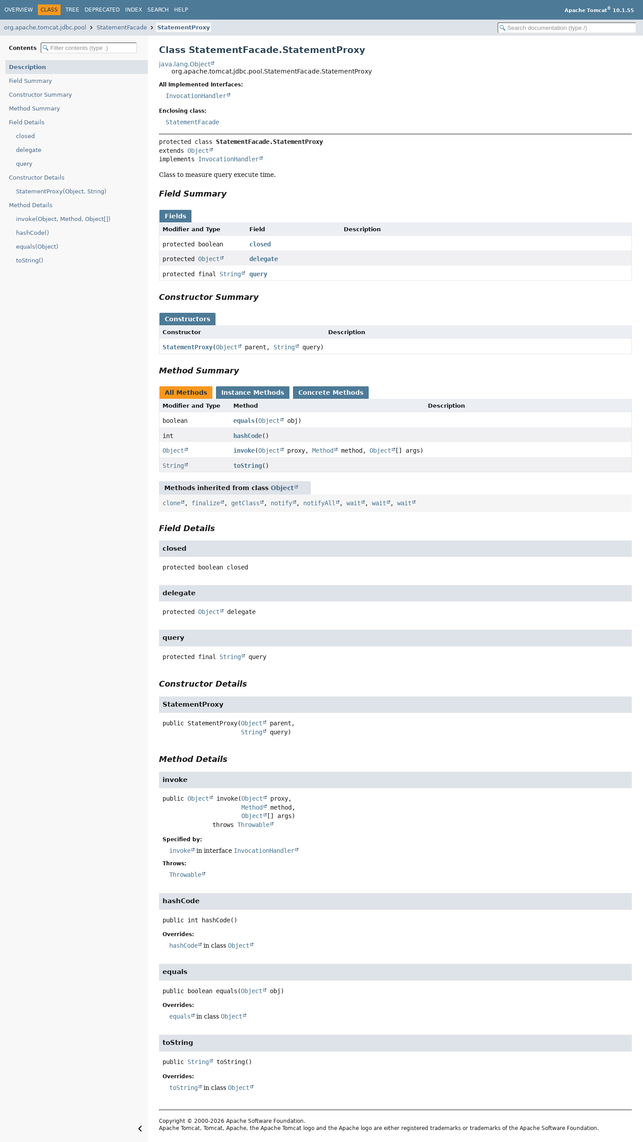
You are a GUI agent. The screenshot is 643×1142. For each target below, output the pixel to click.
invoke (244, 450)
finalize (205, 503)
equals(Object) (37, 246)
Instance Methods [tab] (252, 392)
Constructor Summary (40, 94)
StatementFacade (122, 27)
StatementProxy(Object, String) (61, 191)
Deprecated (102, 10)
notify (281, 503)
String (230, 274)
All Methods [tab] (186, 392)
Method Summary (34, 108)
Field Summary (30, 81)
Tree (72, 10)
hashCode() (32, 232)
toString (247, 465)
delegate (28, 150)
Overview (18, 10)
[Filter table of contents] (89, 47)
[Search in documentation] (566, 27)
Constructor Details (37, 177)
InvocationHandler (196, 95)
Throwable (253, 824)
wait (353, 503)
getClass (245, 503)
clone (171, 503)
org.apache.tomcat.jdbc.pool (45, 27)
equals (244, 420)
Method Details (31, 205)
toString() (29, 260)
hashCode (247, 435)
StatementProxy (183, 27)
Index (133, 10)
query (24, 163)
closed (25, 136)
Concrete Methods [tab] (330, 392)
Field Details (27, 122)
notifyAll (319, 503)
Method (323, 450)
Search (158, 10)
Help (181, 10)
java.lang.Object (184, 64)
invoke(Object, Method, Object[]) (63, 219)
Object (198, 150)
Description (27, 67)
